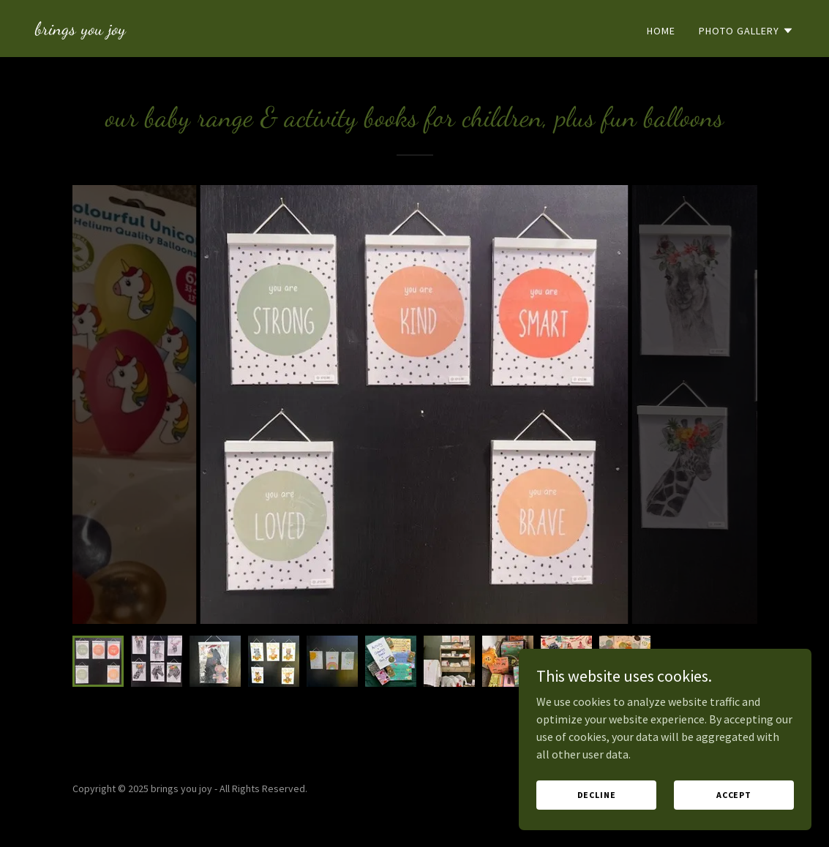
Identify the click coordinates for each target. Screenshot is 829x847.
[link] (80, 30)
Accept (733, 794)
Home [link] (661, 30)
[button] (746, 30)
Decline (596, 794)
